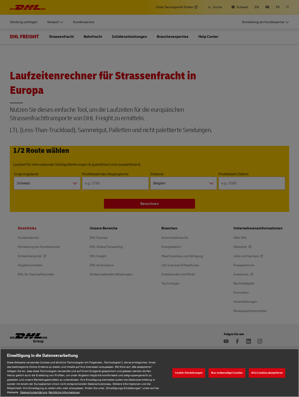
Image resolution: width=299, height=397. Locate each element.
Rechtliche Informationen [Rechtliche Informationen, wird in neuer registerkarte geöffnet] (64, 392)
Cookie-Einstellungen (189, 373)
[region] (149, 372)
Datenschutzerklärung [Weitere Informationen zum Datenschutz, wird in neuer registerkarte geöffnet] (33, 392)
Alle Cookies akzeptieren (267, 373)
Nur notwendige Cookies (227, 373)
